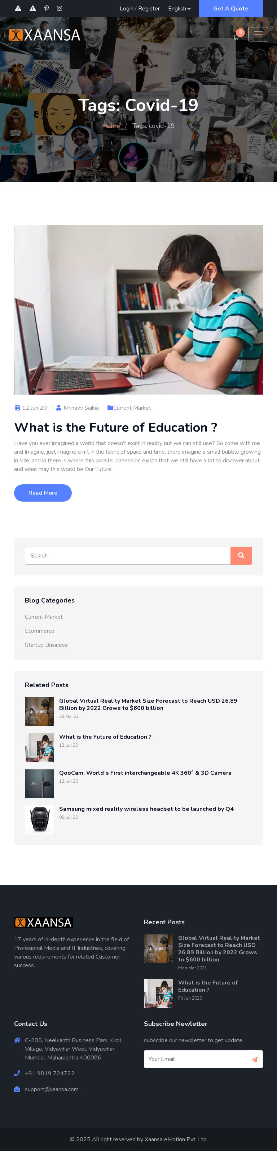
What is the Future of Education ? (115, 427)
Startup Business (46, 645)
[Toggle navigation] (258, 34)
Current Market (132, 408)
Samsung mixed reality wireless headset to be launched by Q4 (146, 809)
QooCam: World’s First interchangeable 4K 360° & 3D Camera (145, 773)
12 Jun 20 (30, 408)
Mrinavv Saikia (77, 408)
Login (126, 9)
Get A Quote (231, 9)
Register (149, 9)
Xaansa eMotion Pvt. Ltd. (176, 1139)
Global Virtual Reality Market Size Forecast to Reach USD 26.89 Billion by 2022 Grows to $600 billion (148, 704)
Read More (42, 493)
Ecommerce (39, 631)
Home (111, 125)
